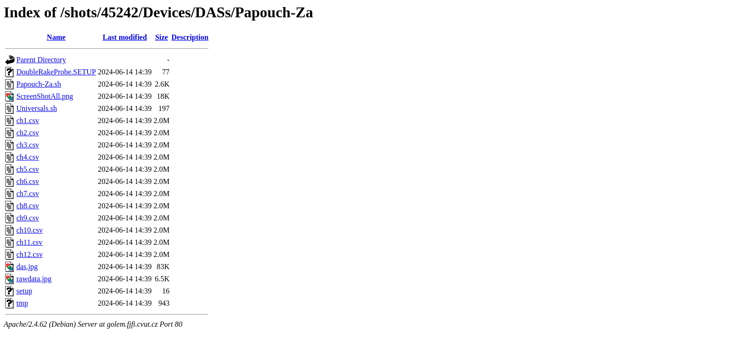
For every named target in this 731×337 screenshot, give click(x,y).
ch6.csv (27, 181)
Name (56, 37)
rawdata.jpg (33, 279)
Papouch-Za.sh (38, 84)
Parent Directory (41, 60)
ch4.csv (27, 157)
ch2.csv (27, 133)
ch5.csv (27, 169)
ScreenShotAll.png (44, 96)
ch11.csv (29, 242)
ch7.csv (27, 194)
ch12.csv (29, 254)
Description (190, 37)
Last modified (124, 37)
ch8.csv (27, 206)
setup (24, 291)
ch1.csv (27, 121)
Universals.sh (36, 108)
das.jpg (27, 267)
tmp (22, 303)
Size (161, 37)
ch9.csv (27, 218)
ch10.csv (29, 230)
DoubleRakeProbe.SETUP (56, 72)
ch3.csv (27, 145)
